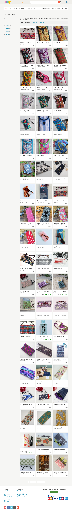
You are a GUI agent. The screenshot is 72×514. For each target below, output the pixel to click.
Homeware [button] (34, 8)
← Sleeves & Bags (17, 12)
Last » (43, 482)
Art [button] (39, 8)
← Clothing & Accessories (8, 12)
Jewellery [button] (11, 8)
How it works (6, 490)
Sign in (14, 2)
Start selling (25, 2)
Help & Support (20, 491)
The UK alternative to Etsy (22, 494)
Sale (6, 8)
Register (19, 2)
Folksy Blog (19, 495)
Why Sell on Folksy (20, 493)
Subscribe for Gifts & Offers (8, 496)
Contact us (5, 500)
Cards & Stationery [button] (47, 8)
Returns (5, 493)
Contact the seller (7, 494)
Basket (65, 2)
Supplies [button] (64, 8)
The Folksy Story (7, 499)
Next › (39, 482)
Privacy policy (6, 501)
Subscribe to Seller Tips (21, 496)
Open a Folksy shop (20, 490)
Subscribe (54, 492)
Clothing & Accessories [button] (22, 8)
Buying (6, 495)
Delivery (5, 491)
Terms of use (6, 502)
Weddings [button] (57, 8)
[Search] (59, 2)
